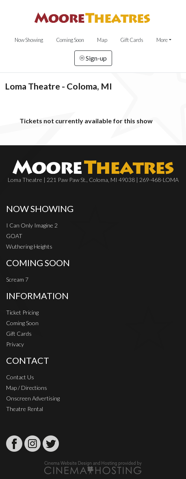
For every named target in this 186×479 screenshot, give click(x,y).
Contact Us (20, 377)
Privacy (15, 344)
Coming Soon (70, 40)
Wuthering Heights (29, 246)
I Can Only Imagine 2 (32, 225)
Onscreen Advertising (33, 398)
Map (102, 40)
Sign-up (93, 58)
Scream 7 (17, 279)
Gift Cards (131, 40)
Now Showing (29, 40)
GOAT (14, 235)
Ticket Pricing (22, 312)
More (162, 40)
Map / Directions (26, 387)
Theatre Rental (24, 408)
